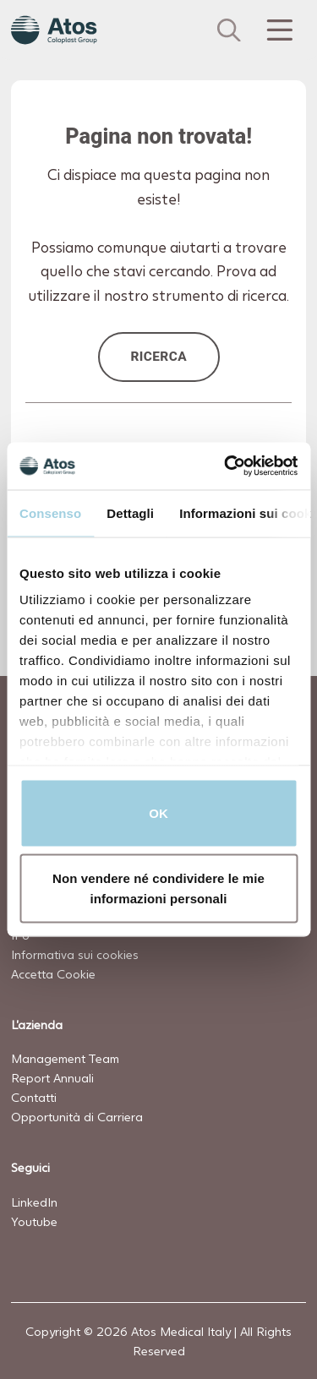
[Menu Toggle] (278, 30)
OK (158, 812)
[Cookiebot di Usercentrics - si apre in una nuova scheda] (226, 466)
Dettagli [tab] (130, 512)
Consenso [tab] (50, 512)
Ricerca (158, 356)
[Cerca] (229, 30)
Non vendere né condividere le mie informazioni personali (158, 888)
